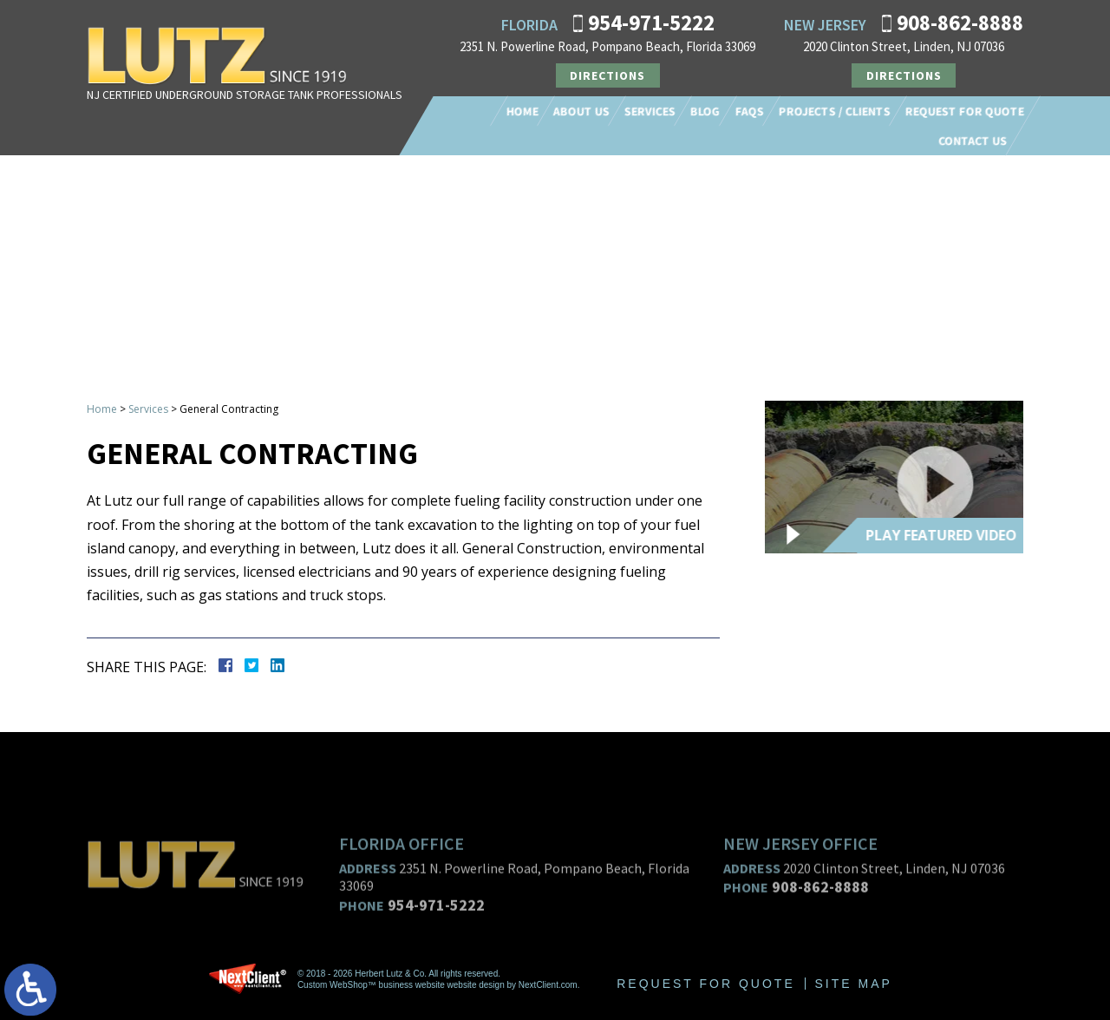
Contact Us (972, 140)
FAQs (749, 111)
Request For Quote (964, 111)
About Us (581, 111)
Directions (607, 75)
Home (522, 111)
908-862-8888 (960, 22)
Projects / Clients (835, 111)
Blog (705, 111)
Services (650, 111)
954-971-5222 (651, 22)
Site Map (853, 984)
